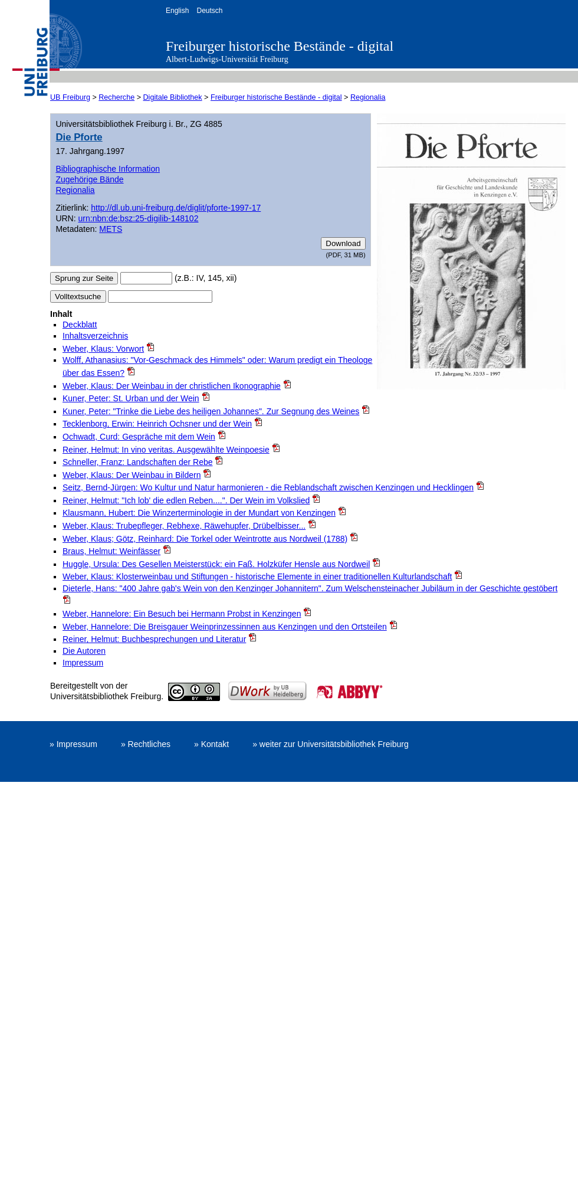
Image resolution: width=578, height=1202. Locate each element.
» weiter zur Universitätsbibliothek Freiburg (330, 744)
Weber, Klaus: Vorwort (103, 348)
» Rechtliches (145, 744)
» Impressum (73, 744)
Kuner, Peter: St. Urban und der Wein (131, 398)
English (177, 10)
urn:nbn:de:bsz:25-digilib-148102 (138, 218)
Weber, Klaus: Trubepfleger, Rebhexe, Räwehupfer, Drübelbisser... (184, 525)
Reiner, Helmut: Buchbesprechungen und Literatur (154, 639)
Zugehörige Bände (89, 179)
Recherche (116, 97)
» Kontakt (211, 744)
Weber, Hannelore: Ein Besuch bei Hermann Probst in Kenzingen (182, 613)
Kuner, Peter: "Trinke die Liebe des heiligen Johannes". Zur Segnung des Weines (211, 411)
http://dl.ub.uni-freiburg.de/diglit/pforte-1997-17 (176, 207)
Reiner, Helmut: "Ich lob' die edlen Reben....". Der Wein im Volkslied (186, 500)
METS (110, 229)
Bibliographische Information (107, 168)
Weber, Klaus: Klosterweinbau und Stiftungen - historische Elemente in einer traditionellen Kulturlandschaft (257, 576)
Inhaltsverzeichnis (95, 335)
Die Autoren (84, 651)
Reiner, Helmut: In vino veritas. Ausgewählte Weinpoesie (166, 449)
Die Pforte (78, 137)
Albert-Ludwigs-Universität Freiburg (227, 59)
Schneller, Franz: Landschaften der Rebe (138, 462)
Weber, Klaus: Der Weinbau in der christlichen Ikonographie (172, 386)
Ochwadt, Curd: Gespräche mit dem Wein (139, 436)
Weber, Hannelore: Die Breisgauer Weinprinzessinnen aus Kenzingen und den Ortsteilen (225, 626)
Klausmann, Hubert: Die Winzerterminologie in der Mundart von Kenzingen (199, 513)
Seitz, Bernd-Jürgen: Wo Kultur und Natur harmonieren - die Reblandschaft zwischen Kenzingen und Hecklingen (268, 487)
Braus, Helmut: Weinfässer (111, 551)
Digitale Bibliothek (172, 97)
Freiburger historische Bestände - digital (279, 46)
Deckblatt (80, 324)
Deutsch (209, 10)
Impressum (83, 662)
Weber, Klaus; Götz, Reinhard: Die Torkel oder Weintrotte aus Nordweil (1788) (205, 538)
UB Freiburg (70, 97)
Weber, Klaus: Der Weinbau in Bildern (132, 475)
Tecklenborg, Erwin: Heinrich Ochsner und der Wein (157, 423)
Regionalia (368, 97)
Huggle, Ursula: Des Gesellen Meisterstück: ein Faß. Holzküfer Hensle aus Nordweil (216, 564)
